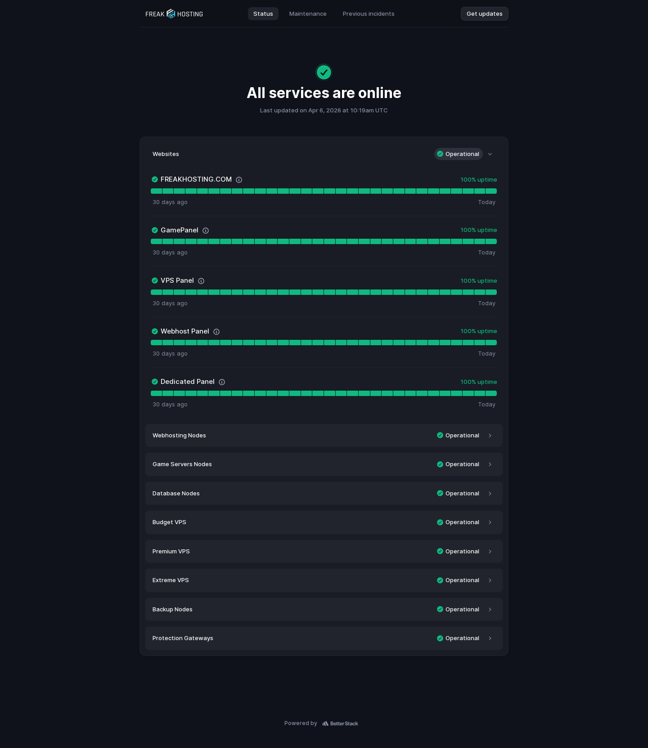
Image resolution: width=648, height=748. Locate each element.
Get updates (485, 13)
